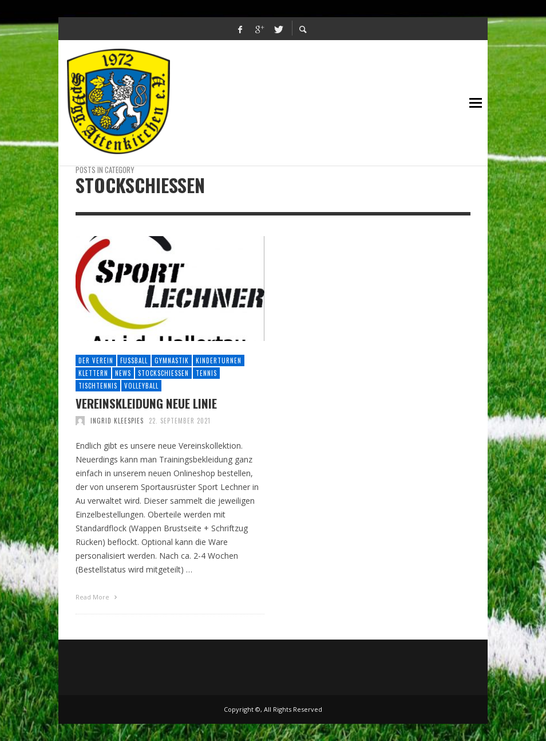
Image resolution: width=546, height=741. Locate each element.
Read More (98, 597)
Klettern (93, 373)
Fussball (134, 360)
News (123, 373)
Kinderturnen (219, 360)
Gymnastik (172, 360)
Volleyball (141, 385)
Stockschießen (163, 373)
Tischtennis (97, 385)
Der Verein (95, 360)
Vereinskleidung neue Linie (146, 403)
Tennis (206, 373)
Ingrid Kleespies (117, 420)
